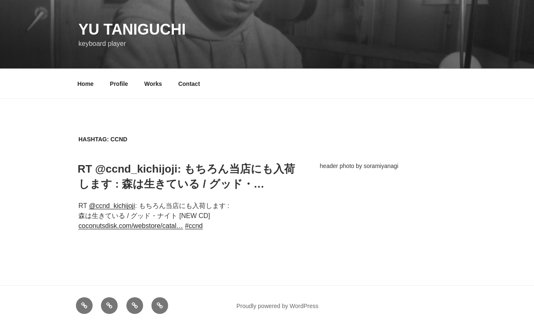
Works (153, 83)
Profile (119, 83)
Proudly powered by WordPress (278, 306)
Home (86, 83)
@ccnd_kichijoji (112, 205)
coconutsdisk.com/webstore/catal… (130, 225)
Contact (189, 83)
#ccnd (194, 225)
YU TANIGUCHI (132, 29)
